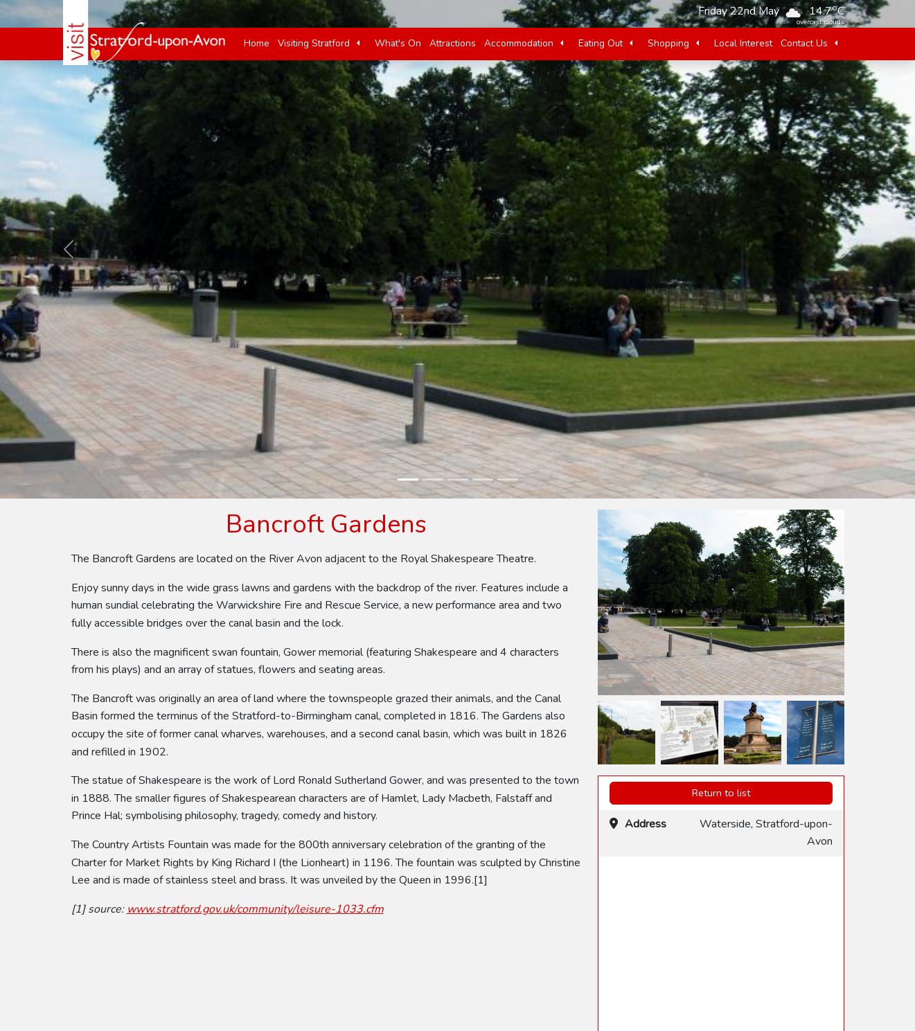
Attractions (452, 43)
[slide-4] (482, 479)
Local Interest (743, 43)
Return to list (721, 793)
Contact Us (804, 43)
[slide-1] (408, 479)
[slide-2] (433, 479)
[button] (358, 43)
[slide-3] (457, 479)
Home (256, 43)
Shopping (668, 43)
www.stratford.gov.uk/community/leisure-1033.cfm (255, 909)
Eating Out (600, 43)
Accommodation (518, 43)
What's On (398, 43)
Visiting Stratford (314, 43)
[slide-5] (507, 479)
